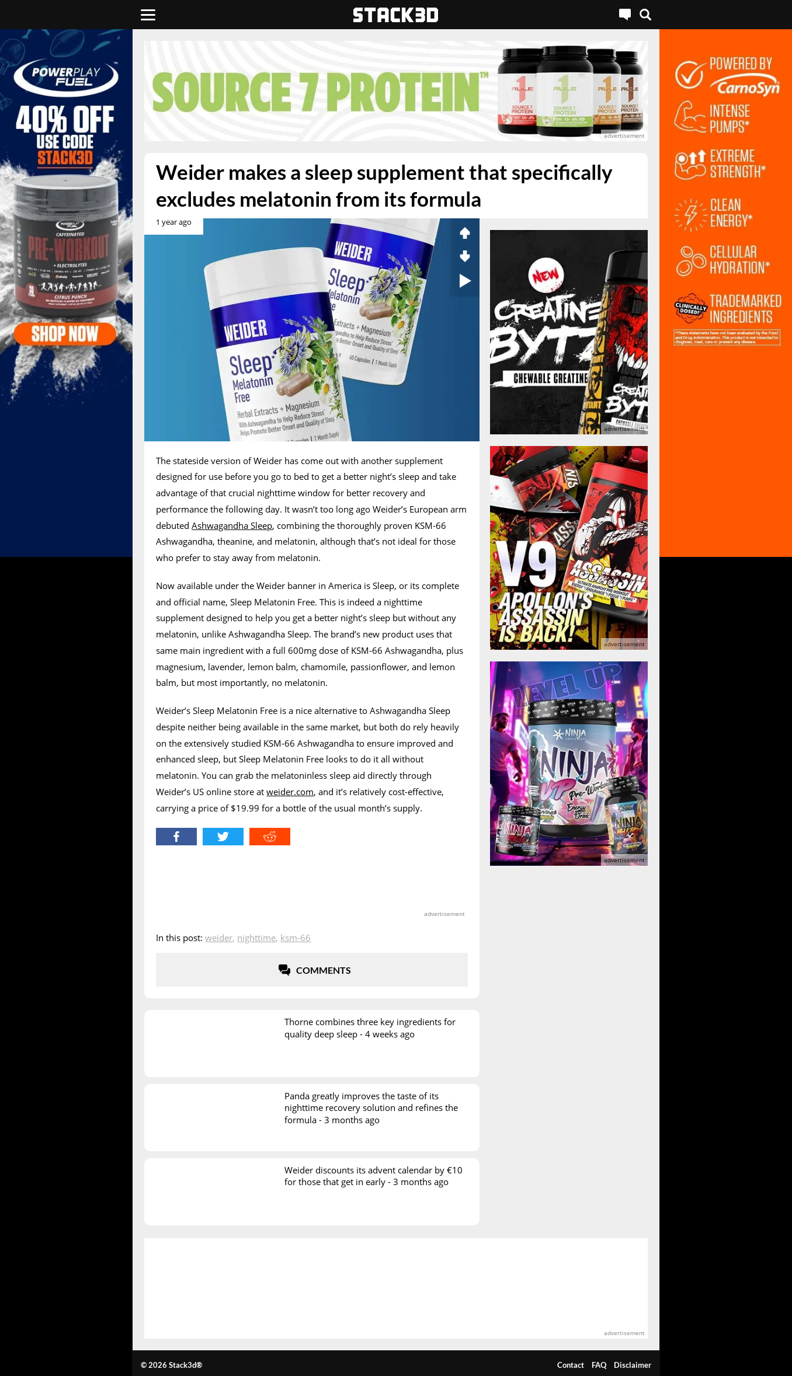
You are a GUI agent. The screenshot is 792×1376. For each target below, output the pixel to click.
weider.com (290, 791)
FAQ (599, 1365)
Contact (570, 1365)
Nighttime (256, 937)
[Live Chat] (625, 14)
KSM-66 (295, 937)
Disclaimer (632, 1365)
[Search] (645, 14)
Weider (218, 937)
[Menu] (148, 14)
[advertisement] (395, 91)
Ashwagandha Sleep (232, 525)
